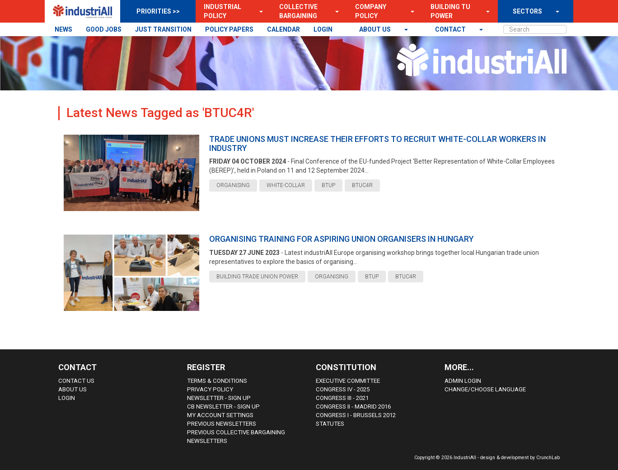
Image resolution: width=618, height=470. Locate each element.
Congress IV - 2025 (343, 389)
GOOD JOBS (104, 29)
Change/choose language (485, 389)
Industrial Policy (222, 11)
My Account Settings (220, 415)
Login (66, 398)
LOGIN (323, 29)
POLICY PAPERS (229, 29)
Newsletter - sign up (219, 398)
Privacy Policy (210, 389)
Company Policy (370, 11)
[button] (258, 11)
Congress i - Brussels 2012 (356, 415)
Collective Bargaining (298, 11)
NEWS (63, 29)
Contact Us (76, 380)
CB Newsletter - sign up (223, 406)
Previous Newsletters (221, 423)
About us (375, 29)
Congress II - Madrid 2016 (353, 406)
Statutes (330, 423)
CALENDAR (283, 29)
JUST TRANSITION (163, 29)
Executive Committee (348, 380)
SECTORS (527, 11)
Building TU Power (450, 11)
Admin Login (463, 380)
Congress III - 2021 (342, 398)
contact (451, 29)
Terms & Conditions (217, 380)
